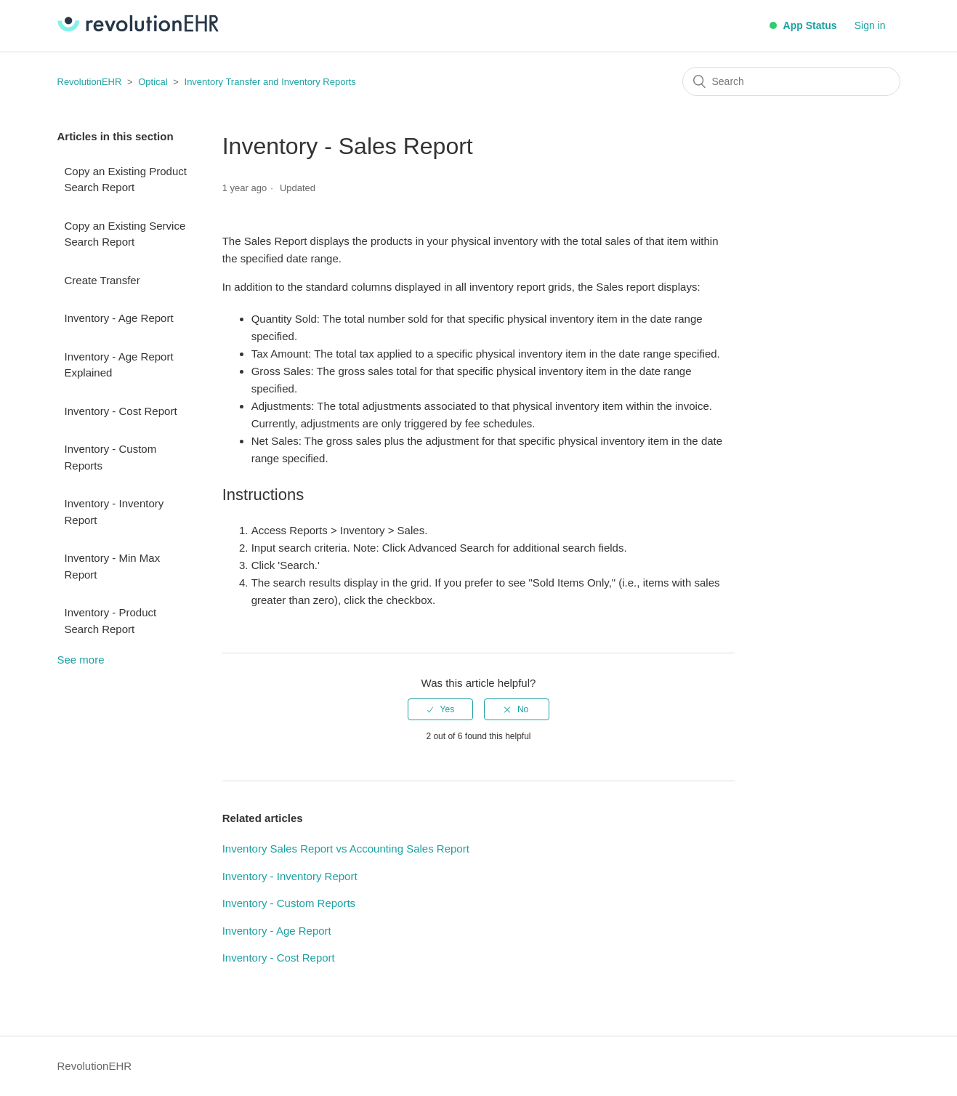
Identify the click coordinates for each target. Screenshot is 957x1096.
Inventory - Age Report (119, 318)
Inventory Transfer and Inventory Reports (270, 81)
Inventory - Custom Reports (111, 457)
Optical (152, 81)
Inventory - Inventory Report (114, 511)
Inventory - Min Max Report (113, 566)
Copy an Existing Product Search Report (126, 179)
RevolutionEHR (89, 81)
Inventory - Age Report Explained (119, 364)
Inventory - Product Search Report (111, 620)
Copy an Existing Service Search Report (125, 234)
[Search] (791, 81)
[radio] (440, 709)
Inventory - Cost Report (121, 411)
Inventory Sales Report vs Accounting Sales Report (345, 848)
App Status (803, 25)
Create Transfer (102, 280)
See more (81, 659)
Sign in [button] (870, 25)
